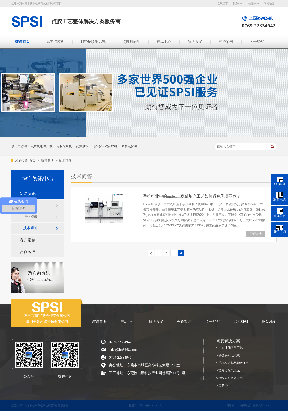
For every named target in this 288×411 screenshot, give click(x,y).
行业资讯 (30, 217)
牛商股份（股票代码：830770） (258, 405)
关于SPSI (257, 42)
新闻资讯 (47, 160)
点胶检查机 (64, 146)
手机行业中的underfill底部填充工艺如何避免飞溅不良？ (191, 196)
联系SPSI (238, 3)
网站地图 (269, 3)
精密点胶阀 (129, 146)
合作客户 (28, 251)
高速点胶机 (55, 42)
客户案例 (226, 42)
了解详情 (255, 234)
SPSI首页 (22, 42)
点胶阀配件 (131, 42)
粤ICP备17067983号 (150, 405)
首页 (32, 160)
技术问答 (65, 160)
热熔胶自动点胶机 (104, 146)
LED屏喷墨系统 (93, 42)
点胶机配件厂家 (41, 146)
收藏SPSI (253, 3)
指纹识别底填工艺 (230, 378)
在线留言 (222, 3)
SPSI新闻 (30, 205)
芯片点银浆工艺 (229, 370)
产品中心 (164, 42)
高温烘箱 (82, 146)
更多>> (223, 385)
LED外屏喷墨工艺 (230, 348)
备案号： (134, 405)
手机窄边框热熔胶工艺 (233, 363)
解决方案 (195, 42)
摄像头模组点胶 (229, 355)
